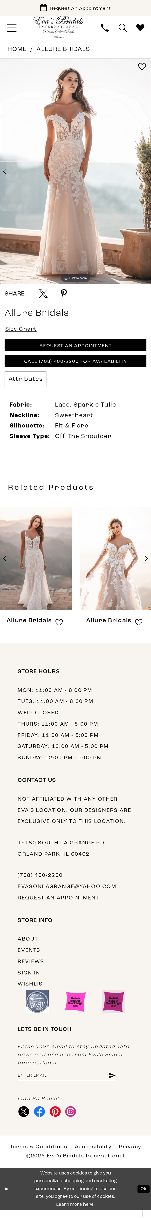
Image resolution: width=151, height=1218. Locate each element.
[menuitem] (11, 29)
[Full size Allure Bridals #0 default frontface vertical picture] (75, 172)
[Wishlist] (140, 29)
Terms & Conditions (39, 1154)
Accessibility (93, 1154)
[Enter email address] (72, 1082)
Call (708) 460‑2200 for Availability (76, 366)
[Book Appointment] (75, 8)
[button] (11, 29)
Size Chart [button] (22, 331)
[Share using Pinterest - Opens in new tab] (64, 295)
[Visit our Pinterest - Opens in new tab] (58, 1118)
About (28, 944)
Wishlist (32, 989)
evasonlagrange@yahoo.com (67, 892)
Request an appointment (58, 903)
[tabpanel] (75, 172)
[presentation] (36, 564)
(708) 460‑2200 (40, 881)
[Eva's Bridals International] (58, 28)
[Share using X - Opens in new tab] (43, 295)
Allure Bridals (63, 51)
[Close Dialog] (6, 1197)
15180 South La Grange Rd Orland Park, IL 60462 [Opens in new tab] (61, 854)
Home (17, 51)
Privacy (130, 1154)
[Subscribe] (121, 1082)
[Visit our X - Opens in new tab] (24, 1118)
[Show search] (122, 29)
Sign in (29, 978)
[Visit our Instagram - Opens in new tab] (75, 1118)
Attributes (25, 385)
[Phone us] (105, 29)
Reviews (31, 967)
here (88, 1212)
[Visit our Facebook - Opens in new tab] (41, 1118)
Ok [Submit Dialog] (142, 1196)
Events (29, 956)
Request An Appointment (75, 349)
